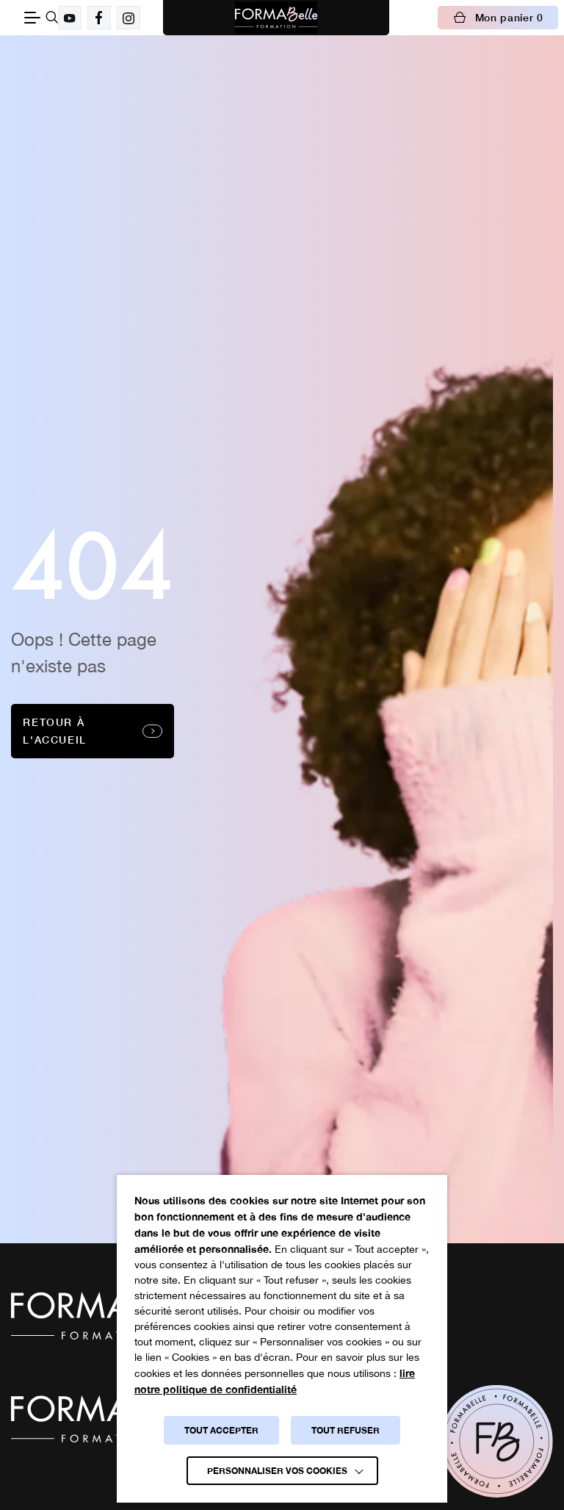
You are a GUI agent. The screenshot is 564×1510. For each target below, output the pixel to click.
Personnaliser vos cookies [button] (277, 1470)
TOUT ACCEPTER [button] (221, 1430)
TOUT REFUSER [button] (345, 1430)
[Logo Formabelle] (275, 17)
